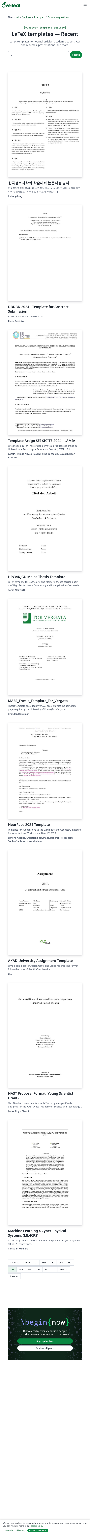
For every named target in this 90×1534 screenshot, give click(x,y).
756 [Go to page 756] (38, 1269)
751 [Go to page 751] (61, 1262)
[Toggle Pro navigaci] (85, 5)
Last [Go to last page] (14, 1276)
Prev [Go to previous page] (27, 1262)
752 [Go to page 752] (69, 1262)
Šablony (26, 17)
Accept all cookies (38, 1530)
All (17, 17)
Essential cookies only (15, 1530)
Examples (39, 17)
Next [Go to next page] (63, 1269)
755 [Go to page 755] (29, 1269)
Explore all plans (45, 1348)
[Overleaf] (11, 5)
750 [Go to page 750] (52, 1262)
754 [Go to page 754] (21, 1269)
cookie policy (37, 1525)
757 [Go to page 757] (47, 1269)
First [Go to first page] (14, 1262)
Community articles (58, 17)
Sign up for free (45, 1341)
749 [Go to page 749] (44, 1262)
